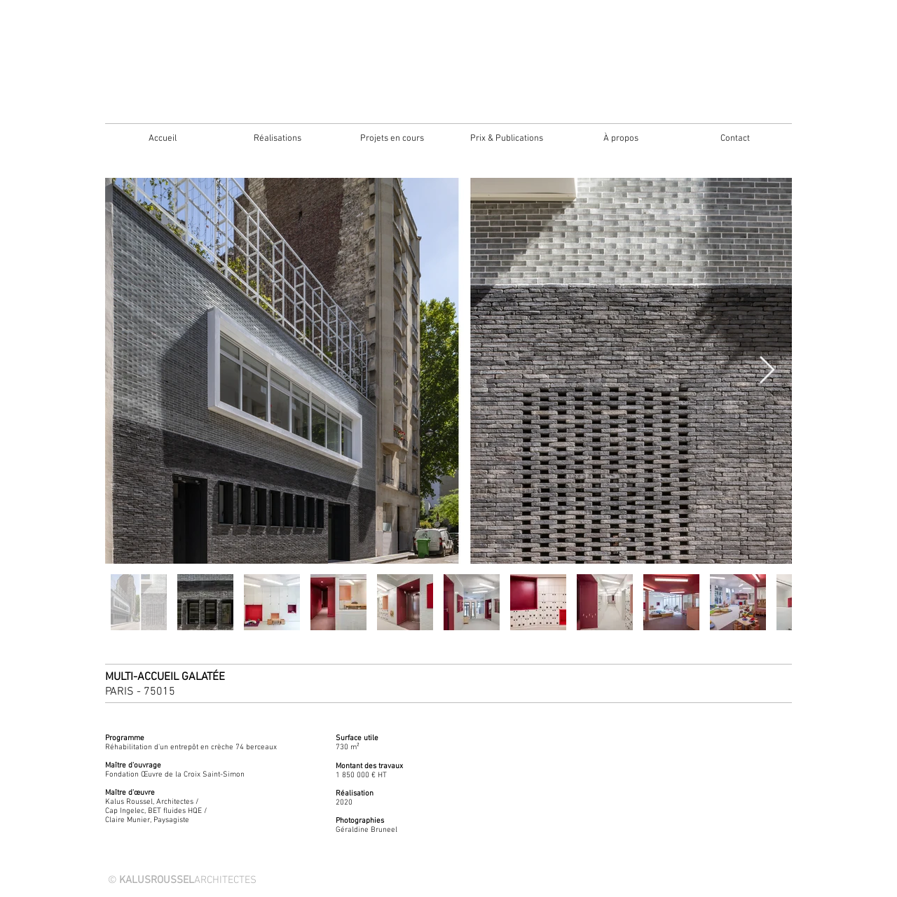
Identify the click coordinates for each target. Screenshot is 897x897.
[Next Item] (767, 370)
